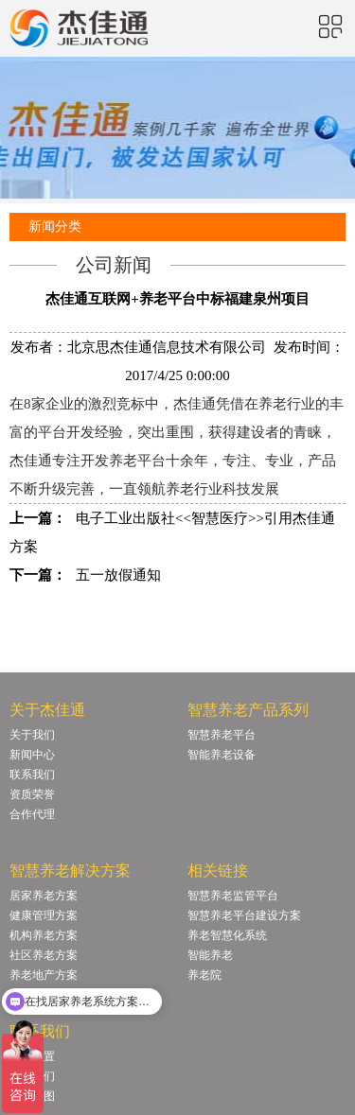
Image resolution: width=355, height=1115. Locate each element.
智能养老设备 (221, 754)
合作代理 (32, 814)
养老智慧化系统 (227, 935)
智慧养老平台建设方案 (244, 915)
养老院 (204, 975)
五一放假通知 (118, 575)
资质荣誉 (32, 794)
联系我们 (32, 774)
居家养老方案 (43, 895)
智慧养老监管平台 (232, 895)
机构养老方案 (43, 935)
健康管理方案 (43, 915)
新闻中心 (32, 754)
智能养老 (210, 955)
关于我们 (32, 734)
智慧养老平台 (221, 734)
